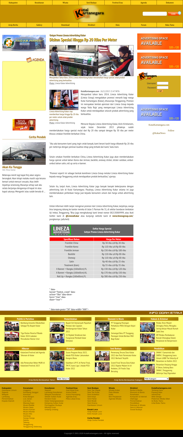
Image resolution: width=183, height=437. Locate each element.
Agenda (144, 2)
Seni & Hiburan (136, 407)
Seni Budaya (91, 2)
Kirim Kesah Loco (94, 414)
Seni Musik (92, 401)
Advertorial (156, 394)
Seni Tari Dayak (93, 390)
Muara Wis (27, 414)
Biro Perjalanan (115, 397)
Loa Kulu (26, 401)
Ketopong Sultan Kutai (54, 403)
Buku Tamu (169, 24)
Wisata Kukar (114, 390)
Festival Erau (117, 2)
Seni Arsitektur (93, 394)
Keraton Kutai (50, 399)
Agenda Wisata (115, 399)
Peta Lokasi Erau (73, 399)
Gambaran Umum (9, 390)
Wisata (65, 2)
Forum (143, 24)
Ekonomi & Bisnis (137, 392)
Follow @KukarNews (163, 131)
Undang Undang (51, 409)
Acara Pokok (71, 392)
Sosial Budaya (136, 409)
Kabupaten (13, 2)
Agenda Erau (71, 397)
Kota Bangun (28, 397)
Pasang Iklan (157, 392)
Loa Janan (27, 399)
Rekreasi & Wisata (137, 405)
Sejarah (5, 392)
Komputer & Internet (138, 397)
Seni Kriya (91, 397)
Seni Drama (92, 403)
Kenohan (27, 394)
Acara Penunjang (73, 394)
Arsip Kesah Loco (94, 412)
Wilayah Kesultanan (53, 394)
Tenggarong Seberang (32, 427)
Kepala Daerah (8, 401)
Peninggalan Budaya (53, 405)
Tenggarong (28, 424)
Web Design (157, 397)
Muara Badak (28, 405)
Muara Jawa (28, 407)
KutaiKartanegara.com (159, 125)
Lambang (6, 397)
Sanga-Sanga (29, 418)
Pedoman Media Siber (161, 399)
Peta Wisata (114, 392)
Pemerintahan (7, 399)
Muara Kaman (29, 409)
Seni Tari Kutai (93, 392)
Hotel (111, 394)
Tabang (26, 422)
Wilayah (5, 394)
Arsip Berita (13, 24)
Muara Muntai (28, 412)
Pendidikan (134, 403)
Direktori (91, 24)
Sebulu (26, 420)
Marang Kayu (28, 403)
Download (65, 24)
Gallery (39, 24)
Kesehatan (134, 394)
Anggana (27, 390)
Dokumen (170, 2)
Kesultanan (39, 2)
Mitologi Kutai (50, 407)
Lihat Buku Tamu (158, 403)
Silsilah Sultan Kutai (53, 397)
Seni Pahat (92, 399)
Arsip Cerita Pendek (95, 420)
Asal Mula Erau (72, 390)
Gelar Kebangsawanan (54, 401)
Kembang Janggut (30, 392)
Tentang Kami (157, 390)
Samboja (26, 416)
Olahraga (134, 399)
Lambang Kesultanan (53, 392)
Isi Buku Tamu (157, 401)
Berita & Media (136, 390)
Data (117, 24)
